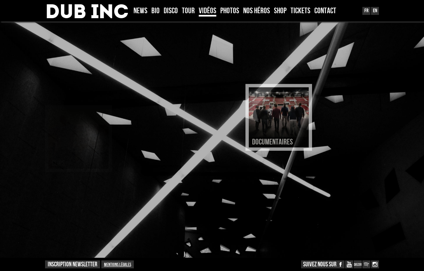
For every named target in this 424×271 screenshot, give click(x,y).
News (140, 11)
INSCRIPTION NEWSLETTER (72, 264)
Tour (188, 11)
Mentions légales (117, 264)
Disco (171, 11)
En (375, 11)
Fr (366, 11)
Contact (325, 11)
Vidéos (207, 11)
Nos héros (256, 11)
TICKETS (300, 11)
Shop (280, 11)
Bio (155, 11)
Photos (229, 11)
